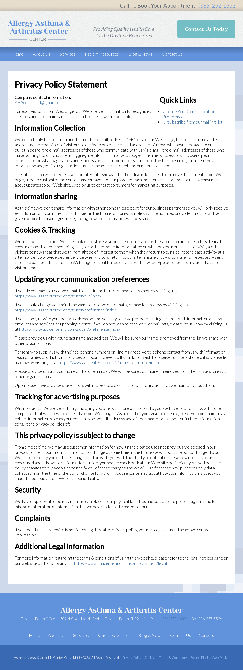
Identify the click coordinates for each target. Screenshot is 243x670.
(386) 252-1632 (216, 5)
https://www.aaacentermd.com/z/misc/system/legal (120, 563)
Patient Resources (102, 54)
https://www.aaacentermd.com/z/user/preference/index (65, 309)
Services (67, 54)
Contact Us (172, 54)
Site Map (150, 658)
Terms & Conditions (173, 658)
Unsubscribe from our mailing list (193, 121)
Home (17, 54)
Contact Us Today (206, 29)
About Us (41, 54)
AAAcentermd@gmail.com (39, 102)
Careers (206, 635)
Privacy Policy (132, 658)
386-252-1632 (174, 619)
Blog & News (140, 54)
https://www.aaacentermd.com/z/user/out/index (58, 295)
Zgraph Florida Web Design (209, 658)
